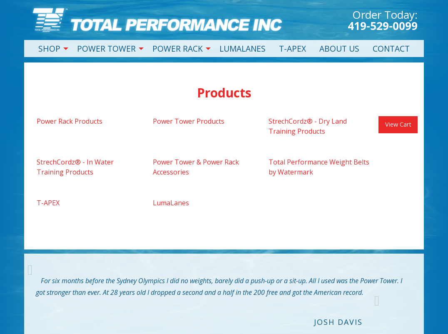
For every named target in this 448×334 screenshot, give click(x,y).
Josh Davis (338, 322)
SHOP (49, 48)
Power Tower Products (188, 121)
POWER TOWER (106, 48)
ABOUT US (339, 48)
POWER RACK (177, 48)
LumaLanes (171, 202)
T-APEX (292, 48)
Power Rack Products (69, 121)
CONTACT (391, 48)
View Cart (398, 124)
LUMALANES (242, 48)
